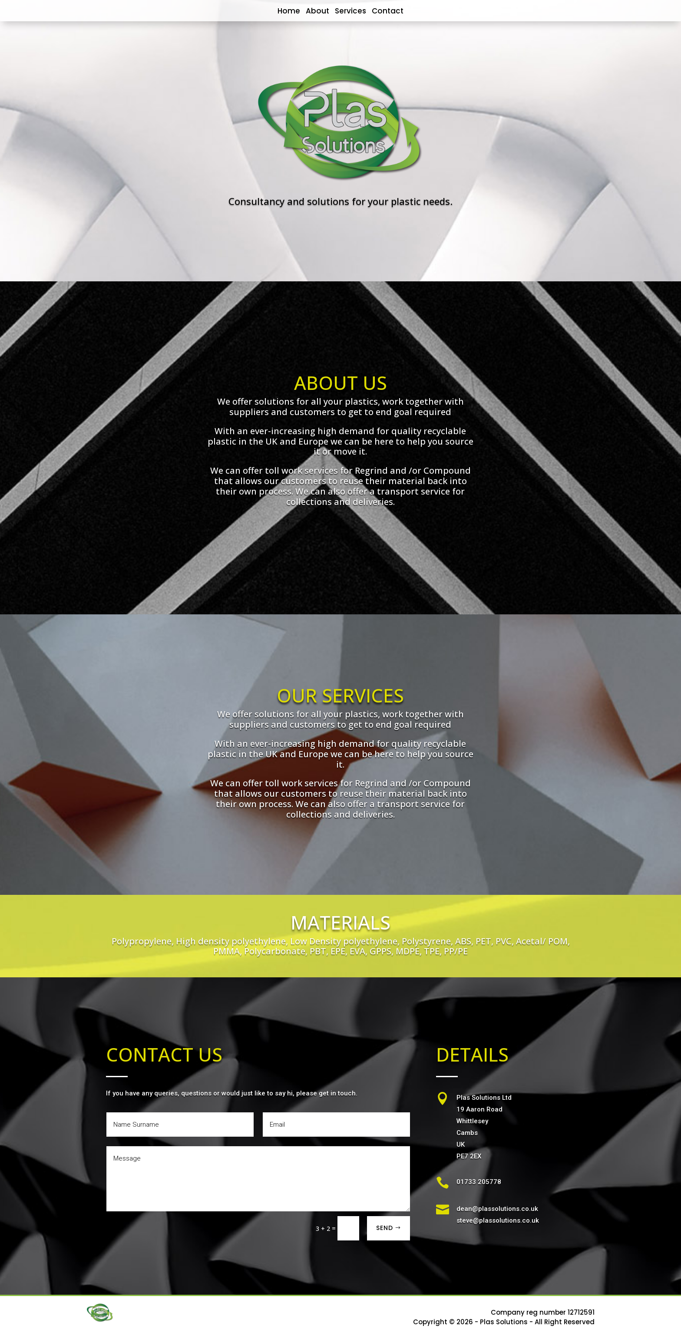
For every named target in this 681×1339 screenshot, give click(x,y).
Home (289, 11)
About (317, 11)
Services (350, 11)
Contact (387, 11)
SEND (384, 1228)
